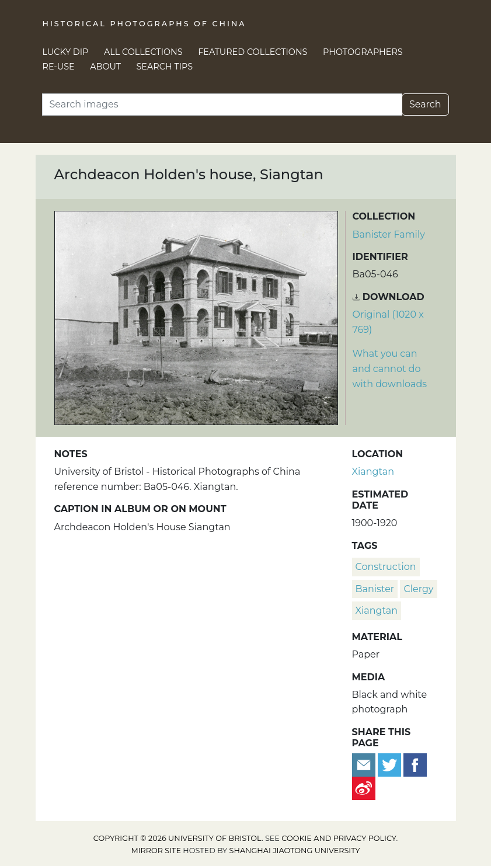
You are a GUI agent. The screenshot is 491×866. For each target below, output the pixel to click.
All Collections (143, 52)
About (105, 66)
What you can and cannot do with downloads (390, 368)
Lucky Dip (66, 52)
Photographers (363, 52)
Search (425, 104)
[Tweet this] (390, 764)
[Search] (222, 104)
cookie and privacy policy (338, 838)
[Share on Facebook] (415, 764)
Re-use (59, 66)
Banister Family (389, 234)
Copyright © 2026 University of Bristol (177, 838)
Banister (375, 588)
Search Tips (165, 66)
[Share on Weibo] (363, 788)
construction (386, 566)
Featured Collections (252, 52)
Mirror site (156, 850)
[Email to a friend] (365, 764)
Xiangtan (373, 471)
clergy (418, 588)
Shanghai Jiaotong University (294, 850)
